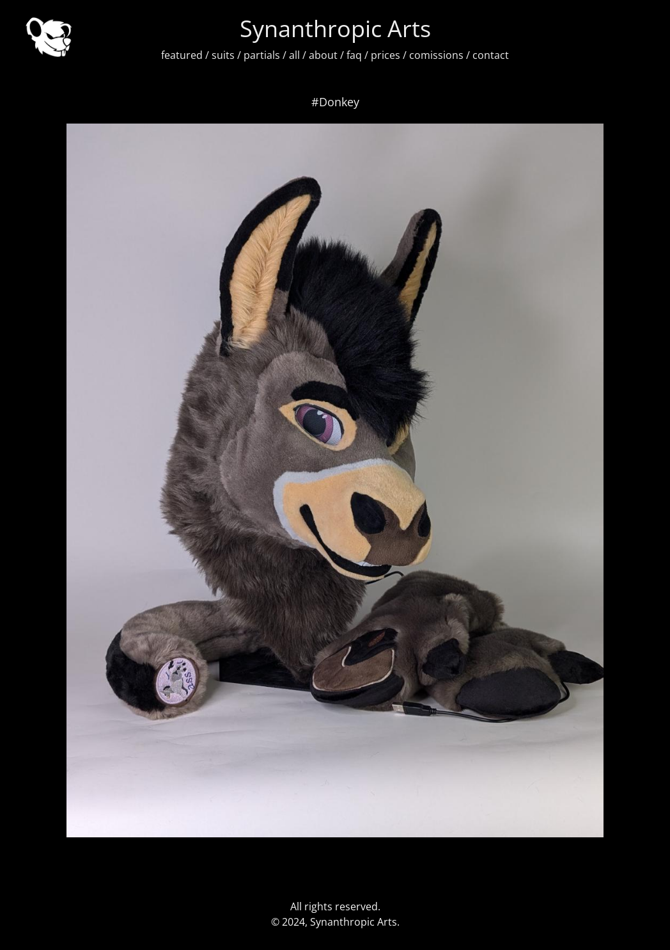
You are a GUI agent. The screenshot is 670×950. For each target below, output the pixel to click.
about (323, 55)
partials (262, 55)
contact (490, 55)
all (294, 55)
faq (354, 55)
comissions (436, 55)
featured (182, 55)
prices (385, 55)
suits (223, 55)
